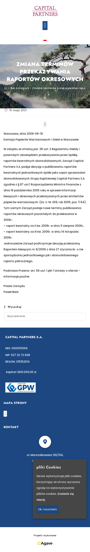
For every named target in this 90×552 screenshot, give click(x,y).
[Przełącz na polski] (45, 40)
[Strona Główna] (5, 88)
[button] (45, 25)
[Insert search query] (45, 316)
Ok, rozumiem (47, 509)
